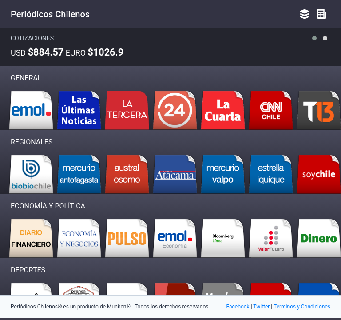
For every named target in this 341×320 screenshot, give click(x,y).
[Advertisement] (170, 258)
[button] (314, 38)
